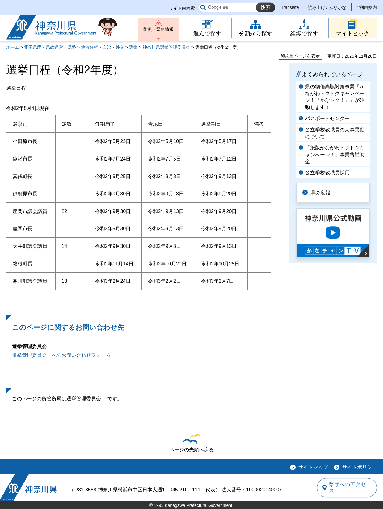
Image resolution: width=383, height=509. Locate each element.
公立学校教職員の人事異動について (334, 133)
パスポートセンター (327, 118)
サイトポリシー (359, 467)
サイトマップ (313, 467)
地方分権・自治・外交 (102, 47)
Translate (290, 7)
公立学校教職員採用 (327, 172)
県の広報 (322, 192)
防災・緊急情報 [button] (158, 30)
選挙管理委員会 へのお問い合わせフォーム (61, 355)
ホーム (12, 47)
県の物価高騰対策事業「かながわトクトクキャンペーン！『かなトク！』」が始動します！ (334, 97)
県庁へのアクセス (348, 488)
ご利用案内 (366, 7)
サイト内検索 (182, 8)
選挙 (133, 47)
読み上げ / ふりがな (327, 7)
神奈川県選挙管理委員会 (166, 47)
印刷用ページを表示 (300, 55)
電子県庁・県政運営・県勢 (50, 47)
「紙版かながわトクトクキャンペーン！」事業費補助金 (334, 154)
